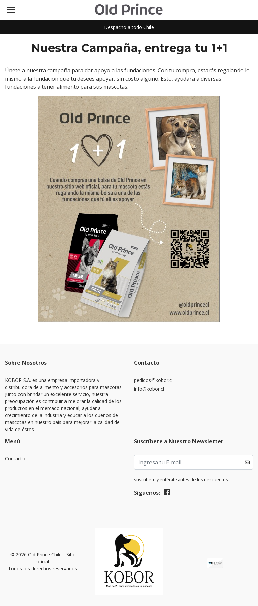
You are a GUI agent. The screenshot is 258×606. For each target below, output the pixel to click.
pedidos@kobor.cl (153, 380)
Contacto (15, 458)
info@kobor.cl (149, 389)
